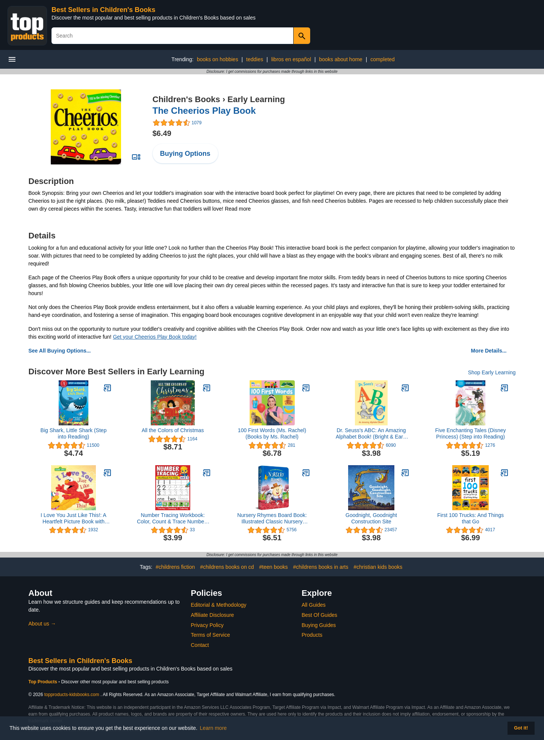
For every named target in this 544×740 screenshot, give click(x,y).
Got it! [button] (521, 728)
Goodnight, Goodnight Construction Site (371, 518)
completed (382, 59)
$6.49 (162, 133)
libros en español (291, 59)
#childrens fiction (175, 567)
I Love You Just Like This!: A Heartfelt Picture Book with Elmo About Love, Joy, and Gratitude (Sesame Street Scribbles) (73, 518)
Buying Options (185, 153)
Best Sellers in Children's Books (103, 10)
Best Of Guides (319, 615)
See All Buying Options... (60, 351)
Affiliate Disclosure (212, 615)
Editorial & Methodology (219, 605)
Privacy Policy (207, 625)
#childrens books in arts (320, 567)
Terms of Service (210, 635)
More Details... (489, 351)
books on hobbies (217, 59)
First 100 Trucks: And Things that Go (470, 518)
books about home (340, 59)
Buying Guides (319, 625)
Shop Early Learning (492, 372)
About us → (42, 624)
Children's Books (186, 99)
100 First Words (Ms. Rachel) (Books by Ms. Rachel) (272, 433)
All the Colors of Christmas (173, 430)
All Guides (314, 605)
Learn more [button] (213, 728)
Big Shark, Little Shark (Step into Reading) (74, 433)
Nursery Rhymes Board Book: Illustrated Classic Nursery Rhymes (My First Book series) (272, 518)
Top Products (44, 681)
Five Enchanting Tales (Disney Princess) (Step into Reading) (470, 433)
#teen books (273, 567)
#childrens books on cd (227, 567)
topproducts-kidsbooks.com (71, 694)
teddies (254, 59)
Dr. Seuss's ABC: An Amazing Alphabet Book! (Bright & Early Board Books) (371, 433)
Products (312, 635)
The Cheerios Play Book (204, 110)
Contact (200, 645)
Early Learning (256, 99)
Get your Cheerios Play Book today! (155, 337)
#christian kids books (377, 567)
